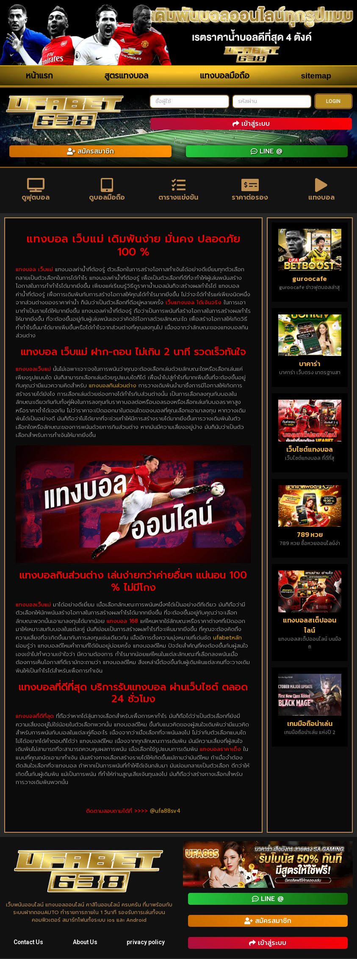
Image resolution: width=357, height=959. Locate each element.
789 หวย (310, 536)
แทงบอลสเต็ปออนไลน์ (309, 626)
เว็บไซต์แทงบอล (309, 450)
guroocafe (309, 279)
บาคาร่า (309, 364)
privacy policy (146, 943)
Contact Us (28, 943)
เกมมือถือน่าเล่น (309, 724)
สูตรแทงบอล (126, 75)
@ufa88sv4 (165, 812)
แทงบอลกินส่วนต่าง (112, 386)
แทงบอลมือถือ (224, 75)
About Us (85, 943)
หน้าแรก (39, 75)
